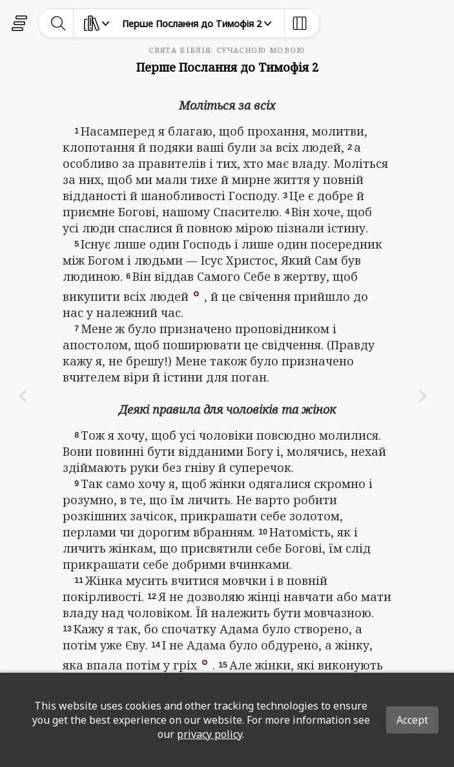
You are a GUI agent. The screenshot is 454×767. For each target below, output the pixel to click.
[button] (196, 292)
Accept (412, 720)
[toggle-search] (58, 23)
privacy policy (209, 734)
